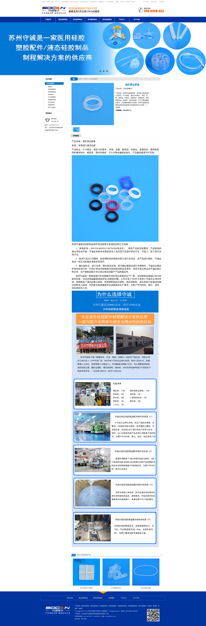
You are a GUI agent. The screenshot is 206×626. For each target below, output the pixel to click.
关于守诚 (145, 1)
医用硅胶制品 (107, 19)
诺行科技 (84, 619)
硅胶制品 (50, 94)
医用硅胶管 (51, 105)
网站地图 (153, 1)
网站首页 (70, 598)
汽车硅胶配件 (52, 97)
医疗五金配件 (52, 107)
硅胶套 (50, 86)
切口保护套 (51, 102)
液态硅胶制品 (62, 19)
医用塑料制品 (92, 19)
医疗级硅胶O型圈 (146, 588)
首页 (80, 79)
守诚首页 (48, 19)
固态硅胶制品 (77, 19)
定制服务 (161, 1)
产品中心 (122, 19)
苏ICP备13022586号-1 (132, 611)
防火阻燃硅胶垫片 (116, 588)
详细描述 (76, 136)
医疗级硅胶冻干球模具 (86, 588)
